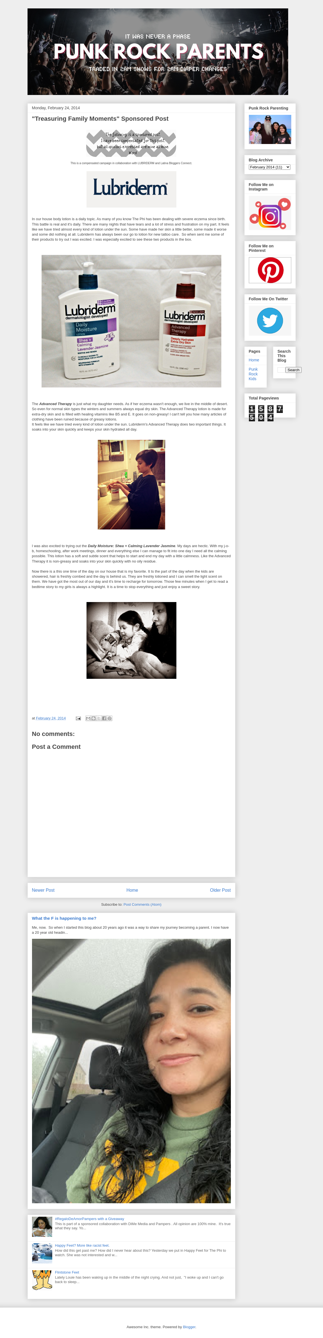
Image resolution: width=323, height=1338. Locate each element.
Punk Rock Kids (253, 374)
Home (132, 890)
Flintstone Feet (67, 1272)
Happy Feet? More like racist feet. (82, 1245)
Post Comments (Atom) (143, 904)
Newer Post (43, 890)
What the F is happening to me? (64, 918)
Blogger (189, 1327)
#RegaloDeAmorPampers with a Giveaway (89, 1219)
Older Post (220, 890)
